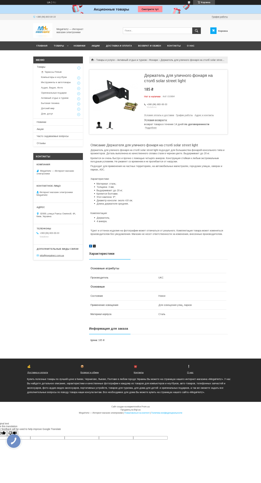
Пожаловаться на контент (136, 413)
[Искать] (196, 30)
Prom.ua (146, 406)
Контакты (174, 45)
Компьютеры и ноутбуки (54, 77)
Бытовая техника (50, 103)
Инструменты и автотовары (56, 82)
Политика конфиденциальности (166, 413)
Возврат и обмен (149, 45)
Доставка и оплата (119, 45)
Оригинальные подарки (54, 92)
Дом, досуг (47, 113)
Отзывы (41, 143)
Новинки (79, 45)
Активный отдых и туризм (132, 60)
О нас (190, 45)
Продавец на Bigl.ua (130, 410)
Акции (96, 45)
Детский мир (47, 108)
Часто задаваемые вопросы (53, 136)
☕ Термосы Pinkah (51, 72)
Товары (59, 45)
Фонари (153, 60)
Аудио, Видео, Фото (52, 87)
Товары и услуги (105, 60)
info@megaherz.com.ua (52, 255)
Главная (41, 45)
